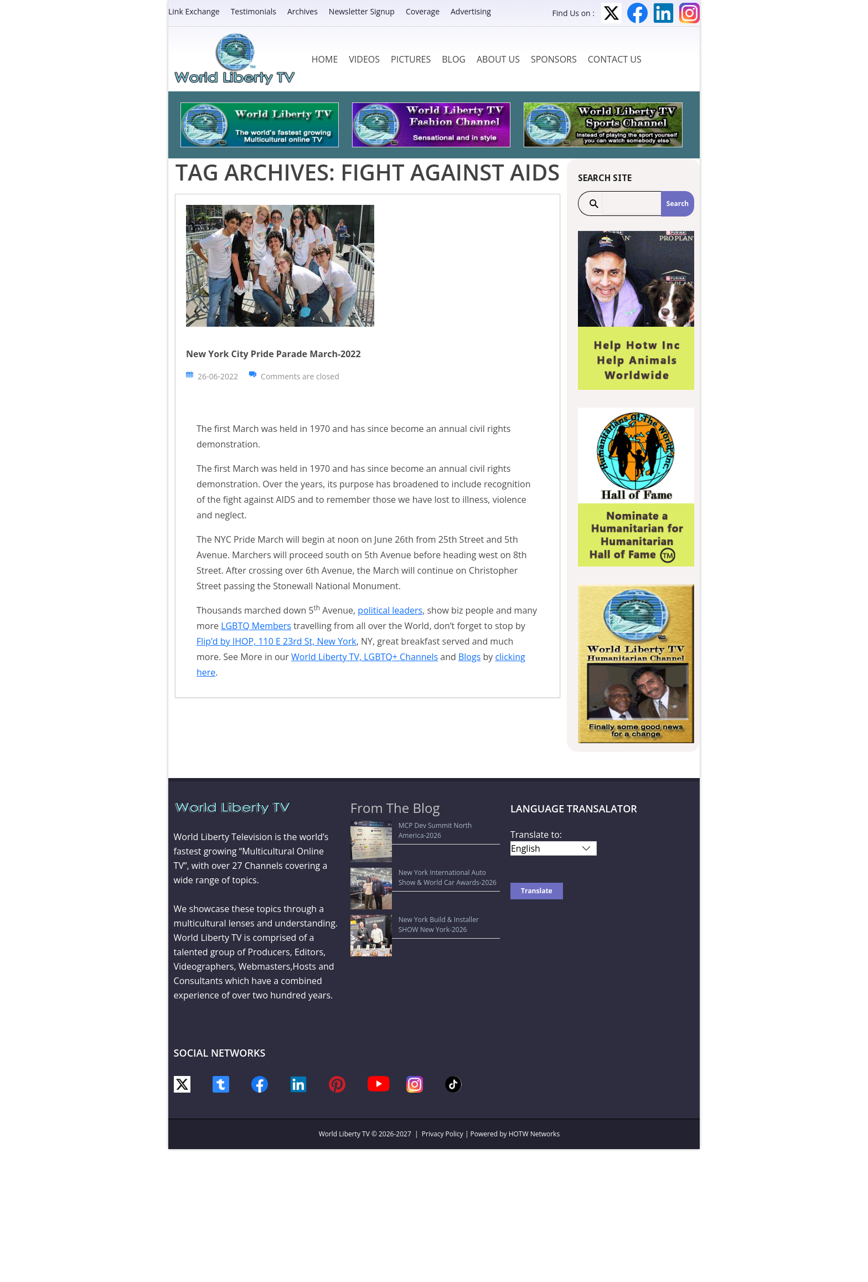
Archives (302, 11)
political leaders (390, 610)
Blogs (469, 657)
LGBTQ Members (256, 626)
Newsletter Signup (362, 11)
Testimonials (253, 11)
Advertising (471, 11)
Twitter (611, 13)
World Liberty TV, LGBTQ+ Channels (364, 657)
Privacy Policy (442, 1134)
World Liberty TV (344, 1134)
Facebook (637, 13)
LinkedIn (663, 13)
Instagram (689, 13)
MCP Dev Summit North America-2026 (416, 825)
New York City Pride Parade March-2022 (273, 354)
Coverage (423, 11)
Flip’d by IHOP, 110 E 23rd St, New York (276, 641)
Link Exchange (194, 11)
